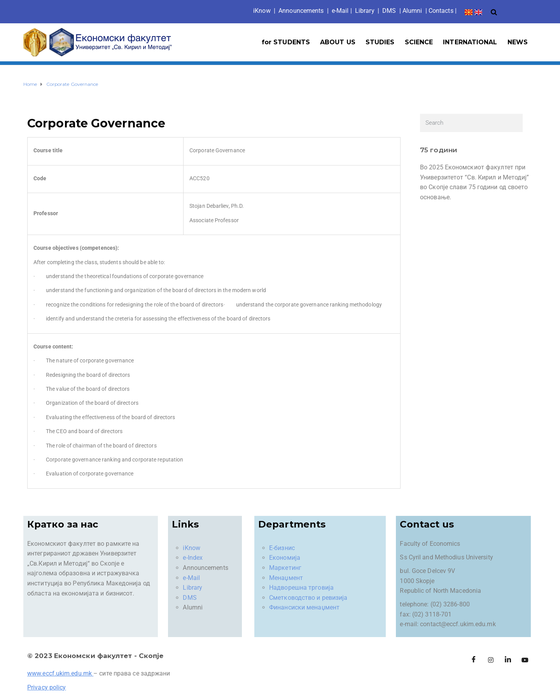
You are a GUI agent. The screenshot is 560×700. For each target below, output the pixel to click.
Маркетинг (285, 567)
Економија (284, 557)
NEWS (518, 42)
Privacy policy (46, 687)
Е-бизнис (282, 548)
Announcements (301, 10)
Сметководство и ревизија (308, 597)
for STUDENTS (286, 42)
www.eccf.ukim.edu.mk (59, 673)
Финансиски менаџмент (304, 607)
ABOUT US (337, 42)
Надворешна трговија (301, 587)
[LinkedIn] (508, 660)
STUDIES (380, 42)
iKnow (191, 548)
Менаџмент (286, 578)
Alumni (412, 10)
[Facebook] (474, 660)
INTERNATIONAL (470, 42)
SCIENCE (419, 42)
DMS (389, 10)
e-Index (193, 557)
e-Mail (191, 578)
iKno (262, 10)
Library (364, 10)
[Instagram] (491, 660)
